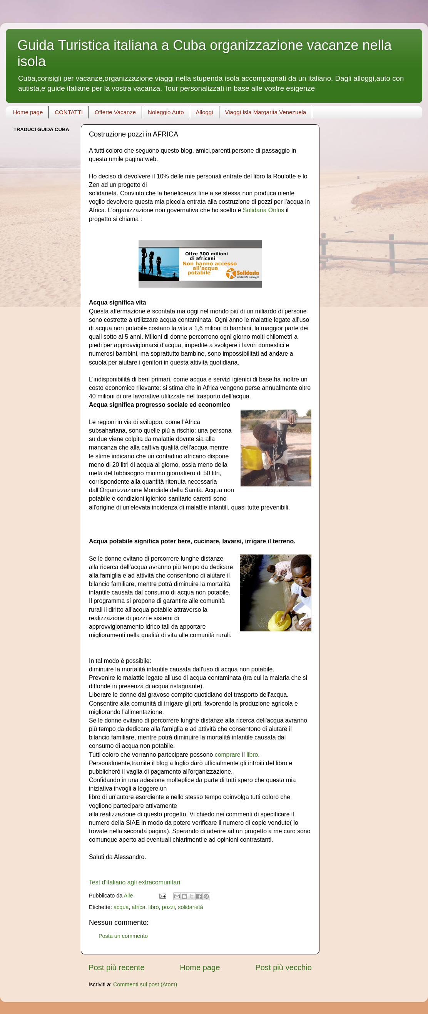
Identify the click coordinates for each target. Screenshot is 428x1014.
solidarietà (190, 907)
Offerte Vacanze (115, 112)
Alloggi (204, 112)
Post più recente (117, 967)
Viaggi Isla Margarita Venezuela (265, 112)
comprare (228, 754)
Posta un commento (123, 936)
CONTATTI (69, 112)
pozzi (168, 907)
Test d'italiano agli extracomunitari (134, 882)
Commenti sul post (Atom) (145, 984)
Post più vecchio (283, 967)
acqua (121, 907)
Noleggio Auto (166, 112)
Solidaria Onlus (263, 210)
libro (252, 754)
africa (138, 907)
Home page (28, 112)
